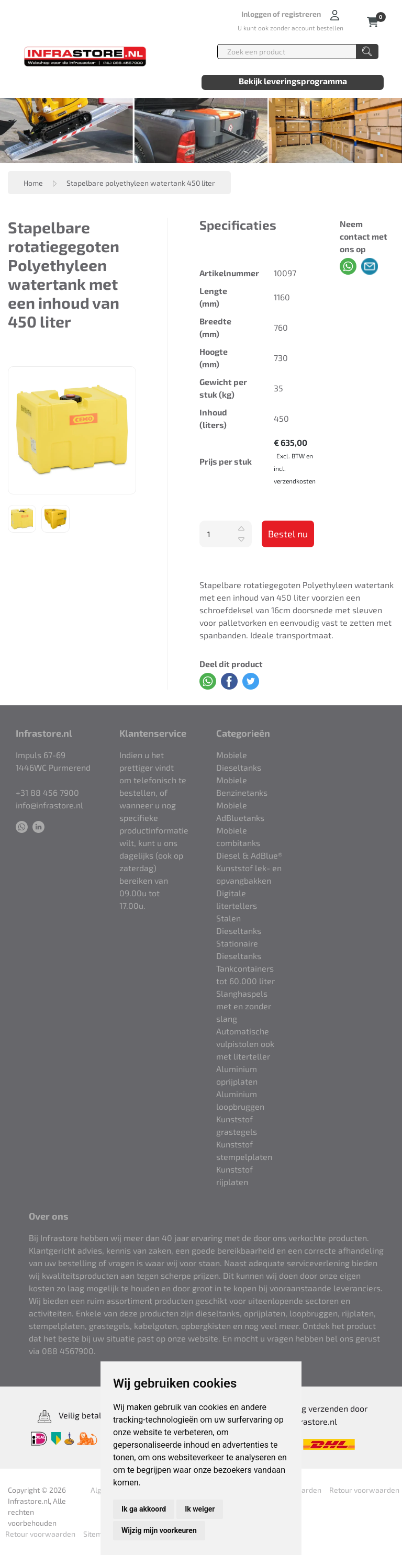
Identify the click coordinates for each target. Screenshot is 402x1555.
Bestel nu (288, 533)
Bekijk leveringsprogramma (293, 81)
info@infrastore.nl (49, 805)
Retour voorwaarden (364, 1489)
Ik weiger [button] (200, 1509)
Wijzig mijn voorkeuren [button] (159, 1530)
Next (143, 430)
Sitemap (96, 1533)
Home (33, 182)
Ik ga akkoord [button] (143, 1509)
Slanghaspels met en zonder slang (243, 1005)
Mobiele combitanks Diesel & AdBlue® (249, 842)
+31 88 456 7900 (47, 792)
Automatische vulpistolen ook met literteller (245, 1043)
